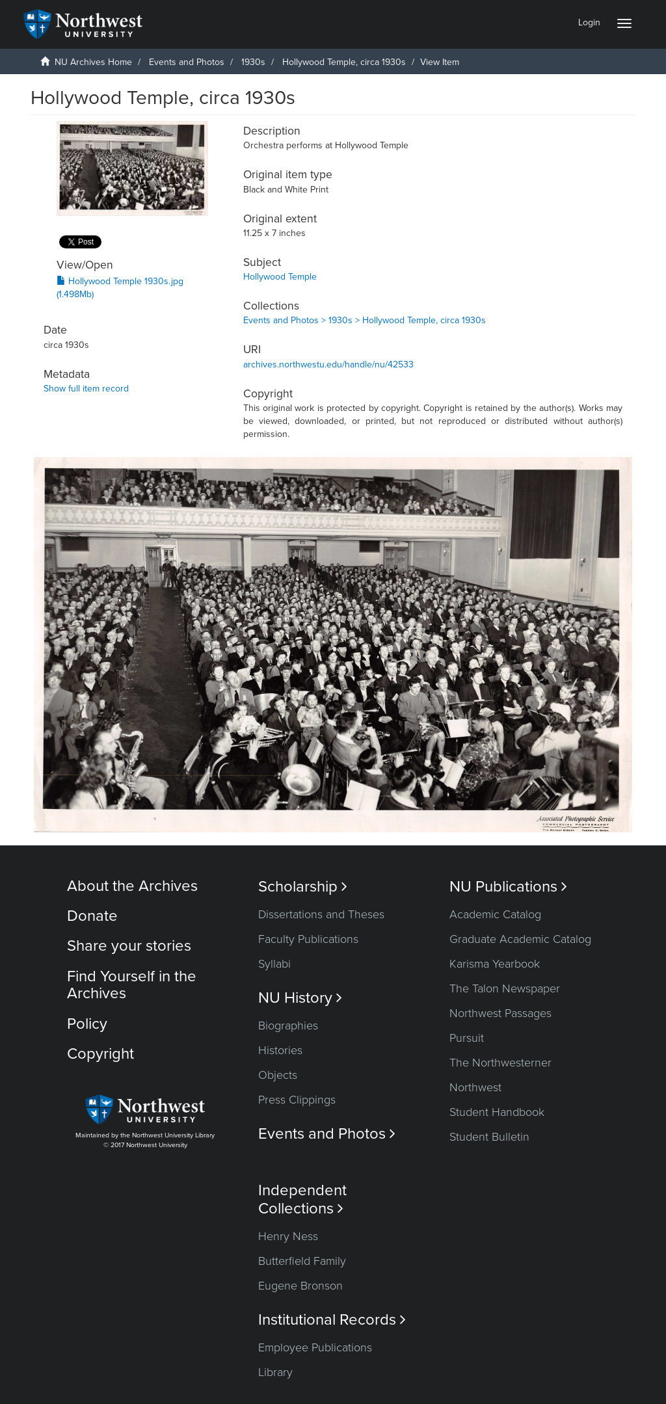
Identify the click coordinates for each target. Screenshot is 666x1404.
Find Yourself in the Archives (131, 985)
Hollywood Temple (280, 276)
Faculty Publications (308, 939)
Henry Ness (288, 1236)
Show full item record (86, 388)
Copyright (100, 1053)
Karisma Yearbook (494, 964)
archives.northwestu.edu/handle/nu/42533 (328, 364)
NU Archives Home (93, 62)
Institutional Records (332, 1319)
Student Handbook (496, 1112)
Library (275, 1372)
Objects (277, 1075)
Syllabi (274, 964)
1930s (253, 62)
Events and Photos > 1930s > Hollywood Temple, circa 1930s (364, 320)
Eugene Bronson (300, 1285)
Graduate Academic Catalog (520, 939)
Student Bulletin (489, 1137)
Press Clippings (297, 1100)
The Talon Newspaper (504, 988)
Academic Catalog (495, 914)
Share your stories (129, 945)
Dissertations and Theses (321, 914)
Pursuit (466, 1038)
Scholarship (302, 886)
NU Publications (508, 886)
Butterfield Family (302, 1261)
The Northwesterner (500, 1062)
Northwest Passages (500, 1013)
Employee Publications (315, 1347)
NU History (300, 997)
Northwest (475, 1087)
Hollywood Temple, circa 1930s (344, 62)
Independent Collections (302, 1199)
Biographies (288, 1025)
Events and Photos (186, 62)
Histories (280, 1050)
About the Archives (132, 886)
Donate (92, 916)
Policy (87, 1023)
